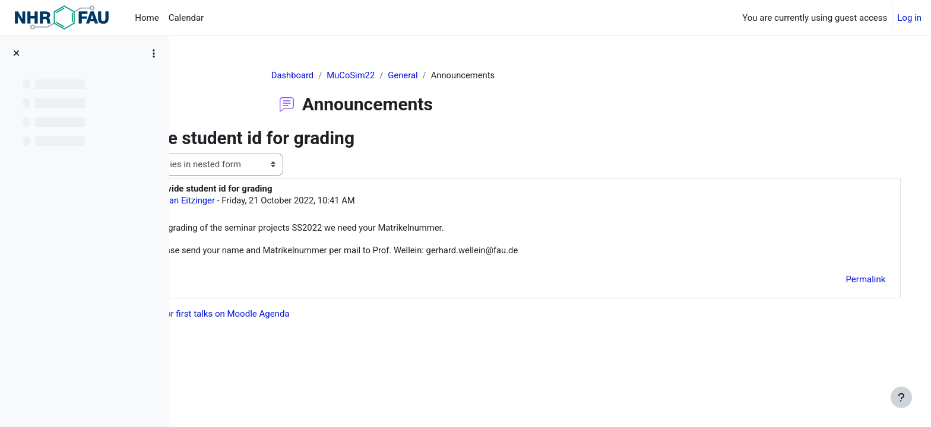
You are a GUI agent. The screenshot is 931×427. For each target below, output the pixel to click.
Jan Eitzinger (266, 200)
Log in (909, 17)
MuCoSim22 (383, 75)
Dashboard (325, 75)
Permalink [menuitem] (853, 280)
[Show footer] (901, 397)
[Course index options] (153, 53)
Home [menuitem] (147, 17)
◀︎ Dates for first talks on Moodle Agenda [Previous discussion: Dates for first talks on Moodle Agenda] (282, 314)
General (437, 75)
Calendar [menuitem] (186, 17)
